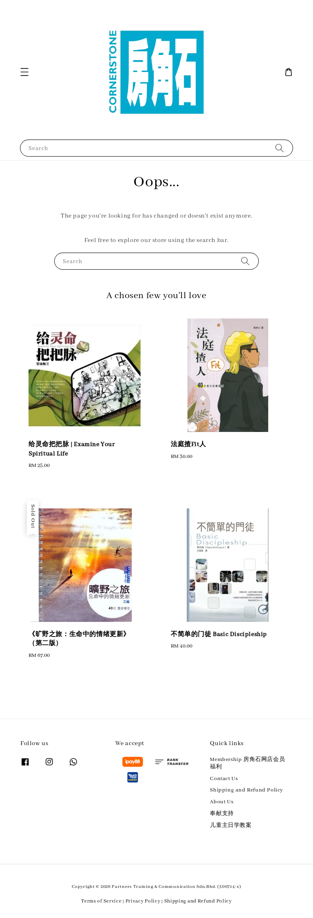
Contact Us (224, 778)
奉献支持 (222, 813)
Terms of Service (101, 901)
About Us (221, 801)
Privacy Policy (143, 901)
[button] (24, 72)
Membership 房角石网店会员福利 (247, 763)
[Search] (280, 148)
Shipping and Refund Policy (246, 790)
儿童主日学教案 (230, 825)
